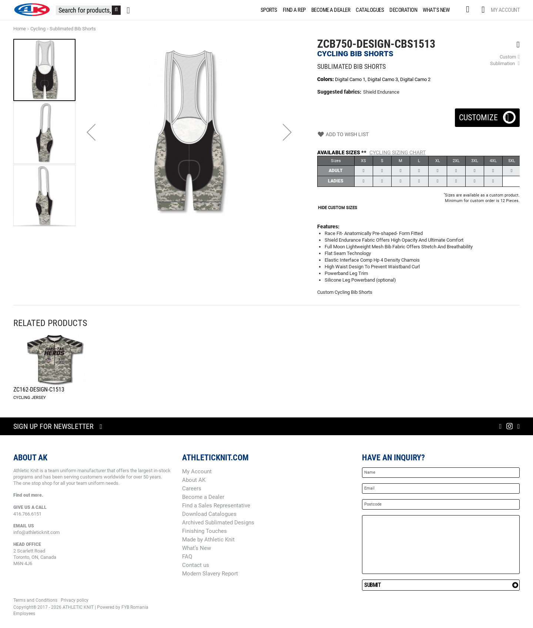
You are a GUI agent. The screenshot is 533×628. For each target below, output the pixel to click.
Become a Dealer (203, 497)
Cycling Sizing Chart (397, 152)
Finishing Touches (204, 531)
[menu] (356, 10)
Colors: (326, 79)
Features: (328, 226)
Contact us (195, 565)
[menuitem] (267, 10)
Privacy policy (74, 600)
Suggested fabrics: (339, 92)
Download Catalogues (209, 514)
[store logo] (31, 10)
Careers (191, 488)
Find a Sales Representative (216, 505)
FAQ (187, 556)
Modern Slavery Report (210, 573)
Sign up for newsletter (53, 426)
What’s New (196, 548)
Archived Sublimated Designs (218, 522)
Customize (487, 115)
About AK (193, 480)
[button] (91, 132)
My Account (505, 10)
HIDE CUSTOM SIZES (337, 207)
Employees (24, 613)
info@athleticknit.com (36, 532)
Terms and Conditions (35, 600)
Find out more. (28, 495)
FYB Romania (134, 607)
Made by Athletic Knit (208, 539)
